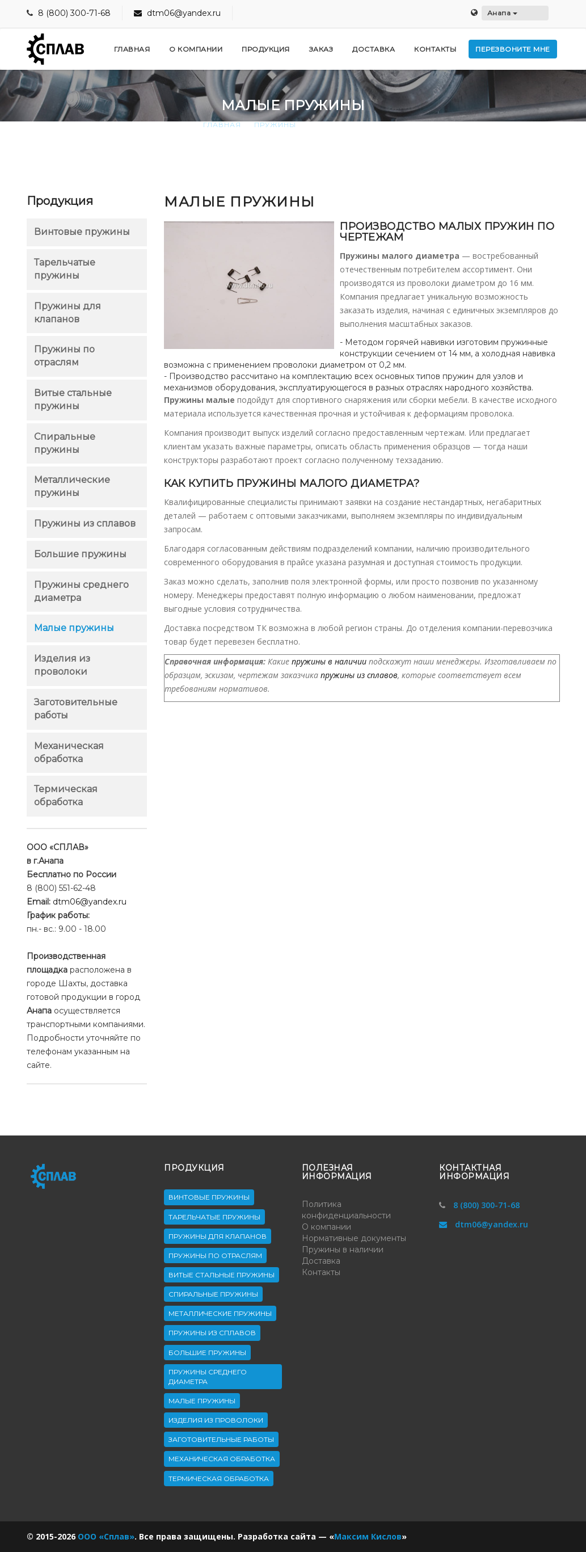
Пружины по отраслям (215, 1255)
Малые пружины (74, 628)
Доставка (321, 1261)
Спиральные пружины (213, 1294)
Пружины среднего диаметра (207, 1377)
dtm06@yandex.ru (177, 13)
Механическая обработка (221, 1458)
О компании (326, 1227)
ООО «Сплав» (106, 1536)
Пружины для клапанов (217, 1236)
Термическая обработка (218, 1478)
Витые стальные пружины (221, 1275)
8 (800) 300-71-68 (74, 13)
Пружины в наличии (342, 1249)
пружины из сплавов (359, 675)
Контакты (321, 1272)
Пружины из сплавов (85, 523)
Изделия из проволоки (215, 1420)
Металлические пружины (220, 1313)
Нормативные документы (354, 1238)
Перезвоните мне (512, 49)
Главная (222, 124)
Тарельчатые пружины (214, 1217)
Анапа (502, 13)
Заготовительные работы (221, 1439)
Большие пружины (80, 554)
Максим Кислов (368, 1536)
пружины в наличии (329, 661)
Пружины (275, 124)
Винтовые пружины (82, 231)
